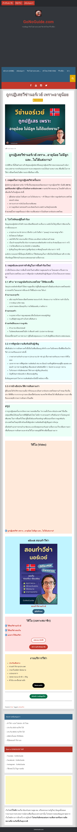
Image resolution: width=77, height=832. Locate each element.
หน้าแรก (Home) (8, 71)
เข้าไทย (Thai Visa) (49, 71)
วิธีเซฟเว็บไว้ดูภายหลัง (15, 769)
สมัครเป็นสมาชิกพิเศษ (15, 736)
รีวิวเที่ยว (61, 71)
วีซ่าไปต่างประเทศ (33, 71)
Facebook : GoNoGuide (15, 760)
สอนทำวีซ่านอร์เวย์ (38, 606)
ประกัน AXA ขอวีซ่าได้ (15, 728)
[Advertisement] (38, 48)
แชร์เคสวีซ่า (21, 707)
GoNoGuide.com (38, 21)
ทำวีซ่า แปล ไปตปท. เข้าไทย (17, 723)
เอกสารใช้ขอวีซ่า (14, 635)
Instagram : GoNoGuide (16, 764)
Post (12, 707)
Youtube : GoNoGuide (15, 756)
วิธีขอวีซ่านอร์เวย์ (14, 626)
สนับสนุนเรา (20, 71)
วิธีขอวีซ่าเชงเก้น (14, 630)
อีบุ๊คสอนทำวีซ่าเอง (14, 740)
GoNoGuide (38, 100)
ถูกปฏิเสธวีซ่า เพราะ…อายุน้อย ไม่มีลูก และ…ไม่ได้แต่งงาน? (31, 531)
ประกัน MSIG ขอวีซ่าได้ (16, 732)
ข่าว (68, 71)
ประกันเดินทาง (14, 663)
